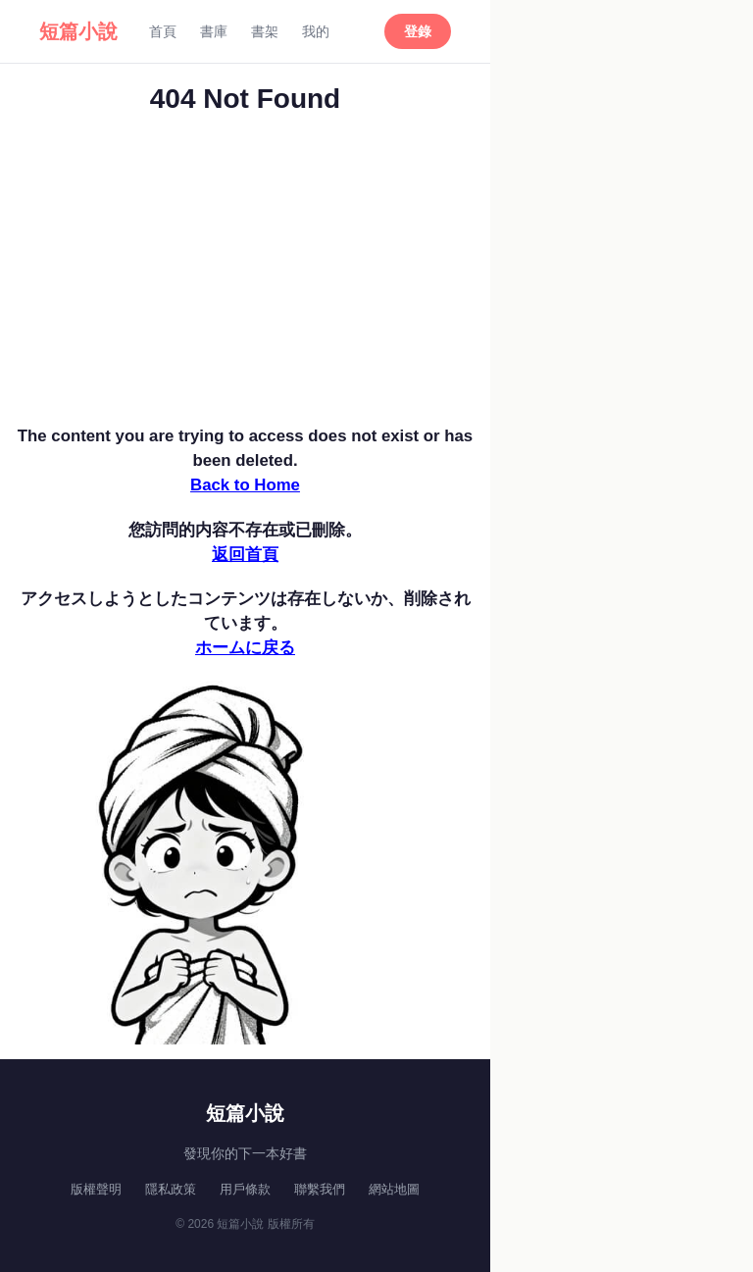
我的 (315, 31)
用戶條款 (245, 1189)
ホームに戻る (245, 647)
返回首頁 (245, 554)
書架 (264, 31)
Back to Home (245, 485)
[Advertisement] (245, 276)
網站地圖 (394, 1189)
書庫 (213, 31)
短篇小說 (78, 31)
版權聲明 (96, 1189)
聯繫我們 (319, 1189)
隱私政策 (170, 1189)
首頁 (162, 31)
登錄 (417, 31)
